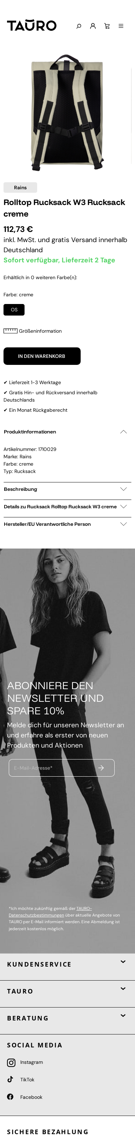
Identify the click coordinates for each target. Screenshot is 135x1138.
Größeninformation (33, 331)
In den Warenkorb (42, 356)
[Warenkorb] (106, 26)
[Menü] (120, 26)
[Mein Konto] (92, 26)
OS (14, 309)
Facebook (24, 1097)
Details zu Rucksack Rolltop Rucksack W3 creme (65, 506)
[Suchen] (77, 27)
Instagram (25, 1062)
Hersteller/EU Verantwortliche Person (65, 524)
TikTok (20, 1079)
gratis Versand (75, 239)
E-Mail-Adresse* (33, 767)
